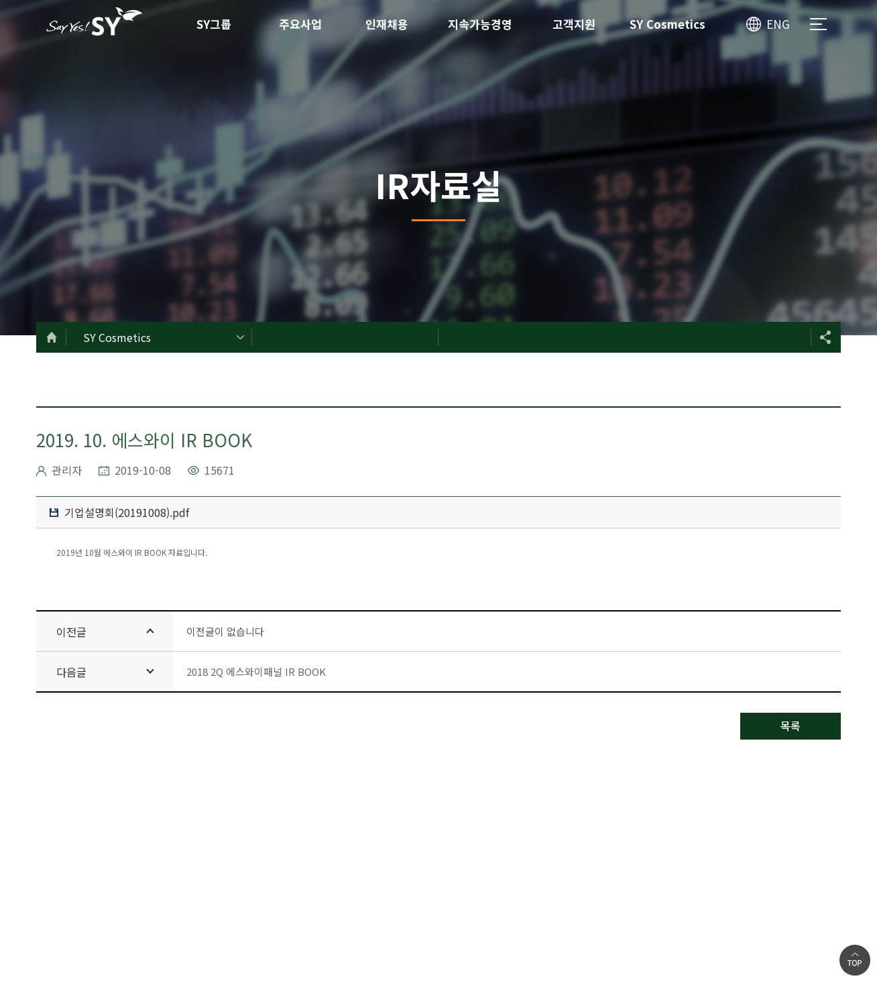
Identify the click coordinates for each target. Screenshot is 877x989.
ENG (778, 23)
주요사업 (300, 23)
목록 (790, 725)
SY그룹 (213, 23)
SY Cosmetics (667, 23)
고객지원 (573, 23)
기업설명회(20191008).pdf (119, 512)
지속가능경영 (480, 23)
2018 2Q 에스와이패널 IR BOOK (256, 671)
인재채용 (386, 23)
